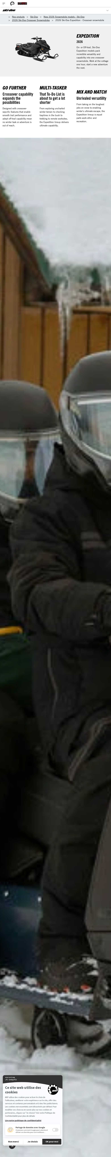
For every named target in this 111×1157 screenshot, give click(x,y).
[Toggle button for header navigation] (4, 3)
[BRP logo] (12, 3)
